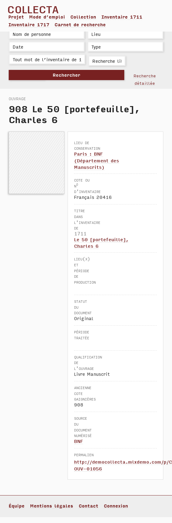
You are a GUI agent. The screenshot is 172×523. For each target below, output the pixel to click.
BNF (78, 441)
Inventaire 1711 (121, 16)
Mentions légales (51, 505)
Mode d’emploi (47, 16)
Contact (88, 505)
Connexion (116, 505)
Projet (16, 16)
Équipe (16, 505)
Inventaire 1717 (28, 24)
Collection (83, 16)
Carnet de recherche (80, 24)
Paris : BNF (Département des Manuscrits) (96, 160)
